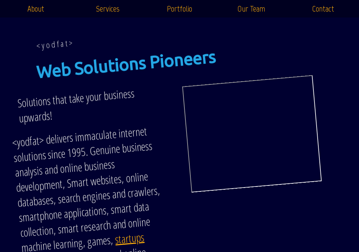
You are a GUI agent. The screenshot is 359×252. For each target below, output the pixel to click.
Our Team (251, 9)
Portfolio (179, 9)
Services (108, 9)
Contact (323, 9)
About (35, 9)
